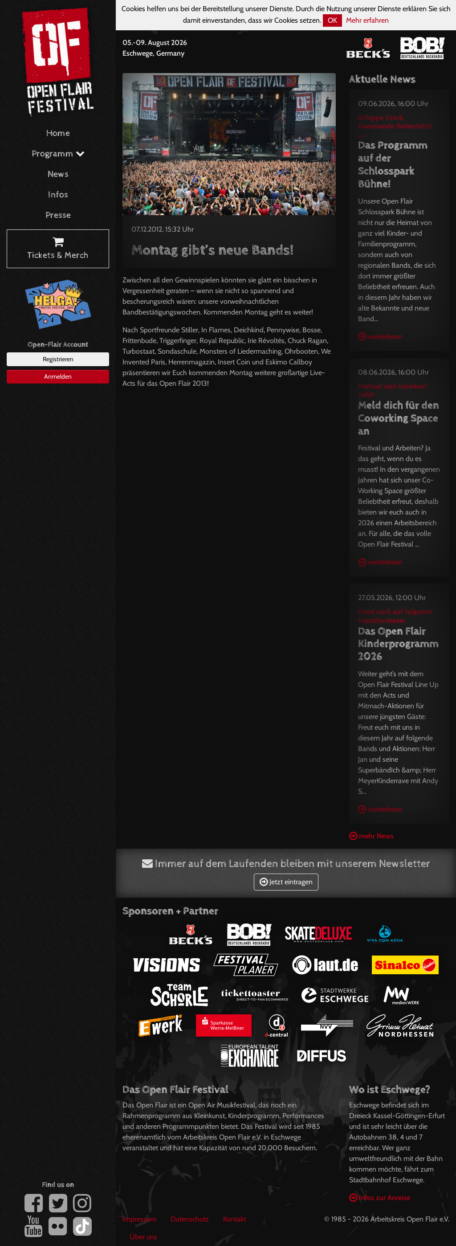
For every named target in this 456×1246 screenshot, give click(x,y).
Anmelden (58, 376)
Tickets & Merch (58, 249)
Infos (58, 195)
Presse (58, 215)
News (58, 174)
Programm (58, 154)
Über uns (143, 1237)
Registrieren (58, 359)
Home (58, 133)
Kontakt (234, 1219)
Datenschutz (190, 1219)
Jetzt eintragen (286, 882)
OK (332, 20)
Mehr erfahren (367, 20)
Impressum (139, 1219)
